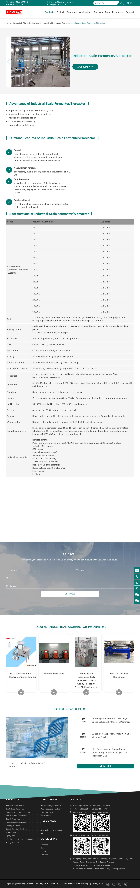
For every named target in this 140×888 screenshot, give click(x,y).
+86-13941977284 (15, 4)
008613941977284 (101, 821)
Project (60, 12)
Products (49, 12)
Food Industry (47, 812)
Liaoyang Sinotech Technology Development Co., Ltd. (40, 884)
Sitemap (85, 884)
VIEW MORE (105, 766)
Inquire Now (85, 67)
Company (72, 12)
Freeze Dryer (11, 832)
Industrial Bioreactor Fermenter (56, 23)
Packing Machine (13, 826)
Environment (46, 816)
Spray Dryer (11, 836)
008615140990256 (82, 821)
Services (98, 12)
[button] (8, 61)
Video (43, 827)
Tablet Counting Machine (16, 829)
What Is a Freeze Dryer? (33, 763)
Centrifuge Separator (15, 809)
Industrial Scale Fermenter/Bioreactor (89, 23)
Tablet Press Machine (14, 819)
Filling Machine (12, 842)
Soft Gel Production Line (16, 816)
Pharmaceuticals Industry (51, 809)
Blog (107, 12)
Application (85, 12)
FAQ (42, 833)
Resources (117, 12)
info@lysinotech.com (57, 4)
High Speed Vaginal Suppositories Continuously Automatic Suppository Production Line (109, 752)
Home (8, 23)
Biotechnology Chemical (51, 805)
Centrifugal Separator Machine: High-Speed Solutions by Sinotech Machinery (111, 720)
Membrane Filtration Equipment (19, 839)
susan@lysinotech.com (62, 2)
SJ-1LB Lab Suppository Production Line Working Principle (111, 735)
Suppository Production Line (18, 812)
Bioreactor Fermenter (32, 23)
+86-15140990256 (19, 2)
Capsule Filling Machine (16, 822)
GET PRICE (70, 594)
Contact (130, 12)
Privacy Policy (97, 884)
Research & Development (51, 830)
